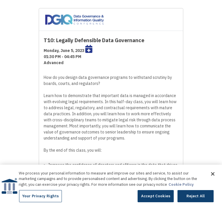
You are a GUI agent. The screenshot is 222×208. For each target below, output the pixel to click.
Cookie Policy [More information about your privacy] (181, 184)
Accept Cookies (155, 196)
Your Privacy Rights (40, 196)
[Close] (212, 174)
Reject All (195, 196)
